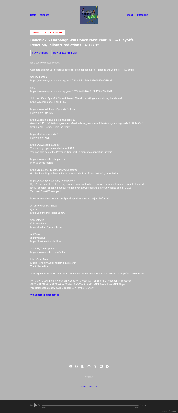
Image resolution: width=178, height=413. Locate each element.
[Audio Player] (89, 406)
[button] (90, 405)
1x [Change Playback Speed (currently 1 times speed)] (142, 405)
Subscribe (142, 15)
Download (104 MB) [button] (65, 53)
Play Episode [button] (40, 53)
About (130, 15)
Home (33, 15)
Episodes (44, 15)
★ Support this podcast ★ (44, 294)
